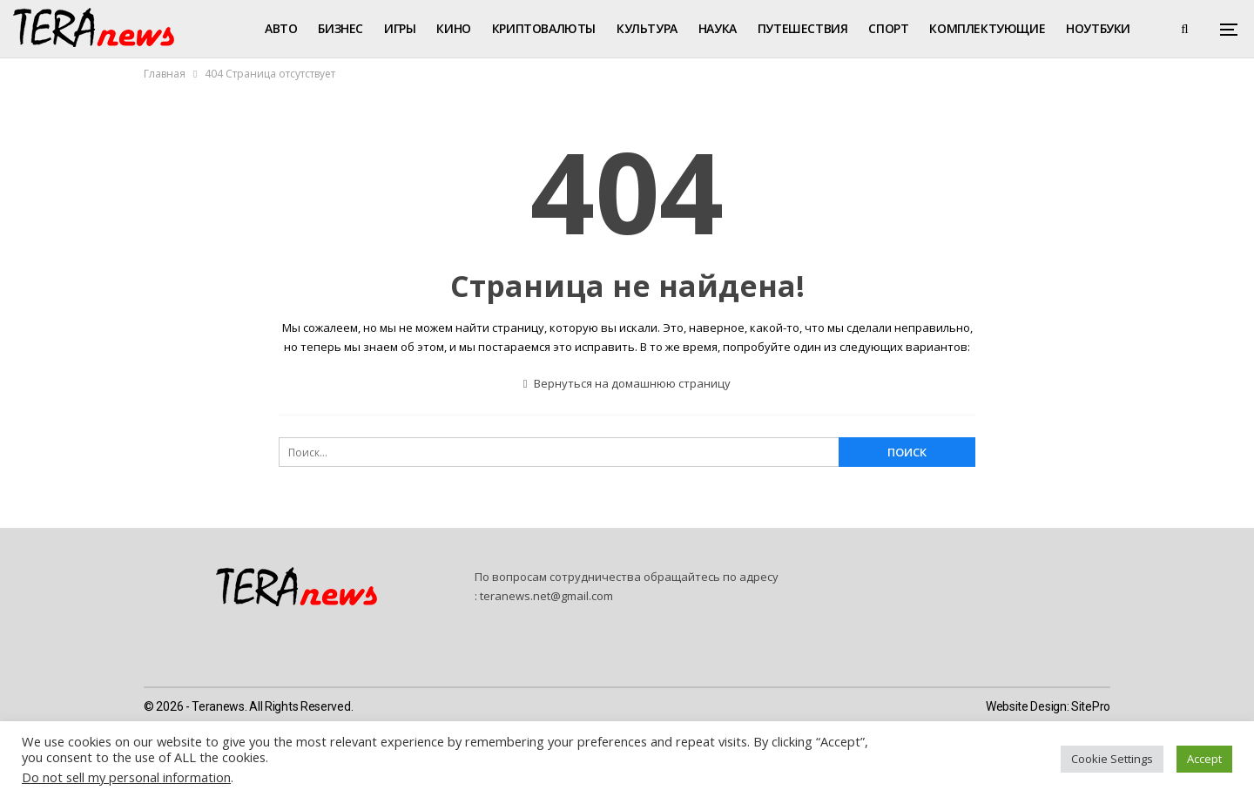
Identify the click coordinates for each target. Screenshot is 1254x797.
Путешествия (803, 28)
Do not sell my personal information (126, 777)
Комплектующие (987, 28)
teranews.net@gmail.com (546, 596)
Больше (1091, 28)
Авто (281, 28)
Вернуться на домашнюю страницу (627, 383)
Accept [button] (1204, 759)
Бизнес (340, 28)
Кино (453, 28)
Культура (647, 28)
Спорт (888, 28)
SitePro (1090, 706)
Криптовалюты (544, 28)
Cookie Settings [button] (1112, 759)
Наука (717, 28)
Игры (399, 28)
